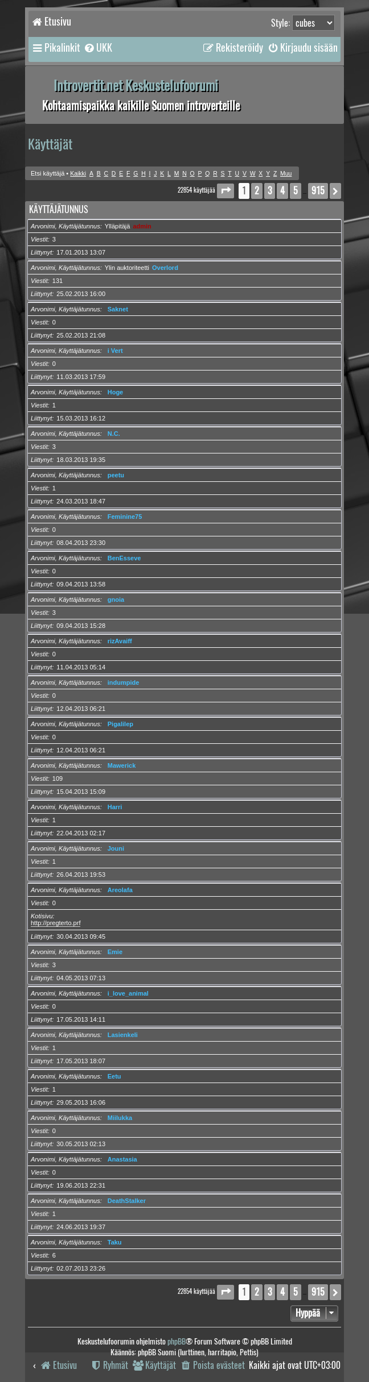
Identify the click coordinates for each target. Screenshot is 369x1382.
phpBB (176, 1341)
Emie (115, 951)
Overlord (165, 267)
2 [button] (257, 191)
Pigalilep (120, 724)
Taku (115, 1242)
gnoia (116, 599)
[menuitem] (97, 48)
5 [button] (295, 191)
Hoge (116, 392)
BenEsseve (124, 558)
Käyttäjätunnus (58, 209)
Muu (286, 173)
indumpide (124, 682)
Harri (115, 807)
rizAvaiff (120, 641)
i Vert (115, 350)
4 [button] (282, 191)
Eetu (114, 1076)
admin (142, 226)
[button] (225, 191)
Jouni (116, 848)
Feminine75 (125, 516)
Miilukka (120, 1117)
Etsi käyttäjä (47, 173)
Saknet (118, 309)
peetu (116, 475)
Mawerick (122, 765)
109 (57, 778)
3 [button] (270, 191)
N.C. (114, 433)
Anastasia (122, 1159)
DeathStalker (127, 1200)
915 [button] (318, 191)
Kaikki (78, 173)
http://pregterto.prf (55, 922)
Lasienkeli (123, 1034)
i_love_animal (128, 993)
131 (57, 280)
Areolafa (120, 889)
